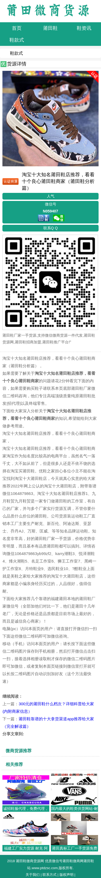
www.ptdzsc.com (45, 868)
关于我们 (33, 875)
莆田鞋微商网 (72, 861)
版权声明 (67, 875)
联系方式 (50, 875)
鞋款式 (16, 53)
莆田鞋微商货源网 (30, 861)
